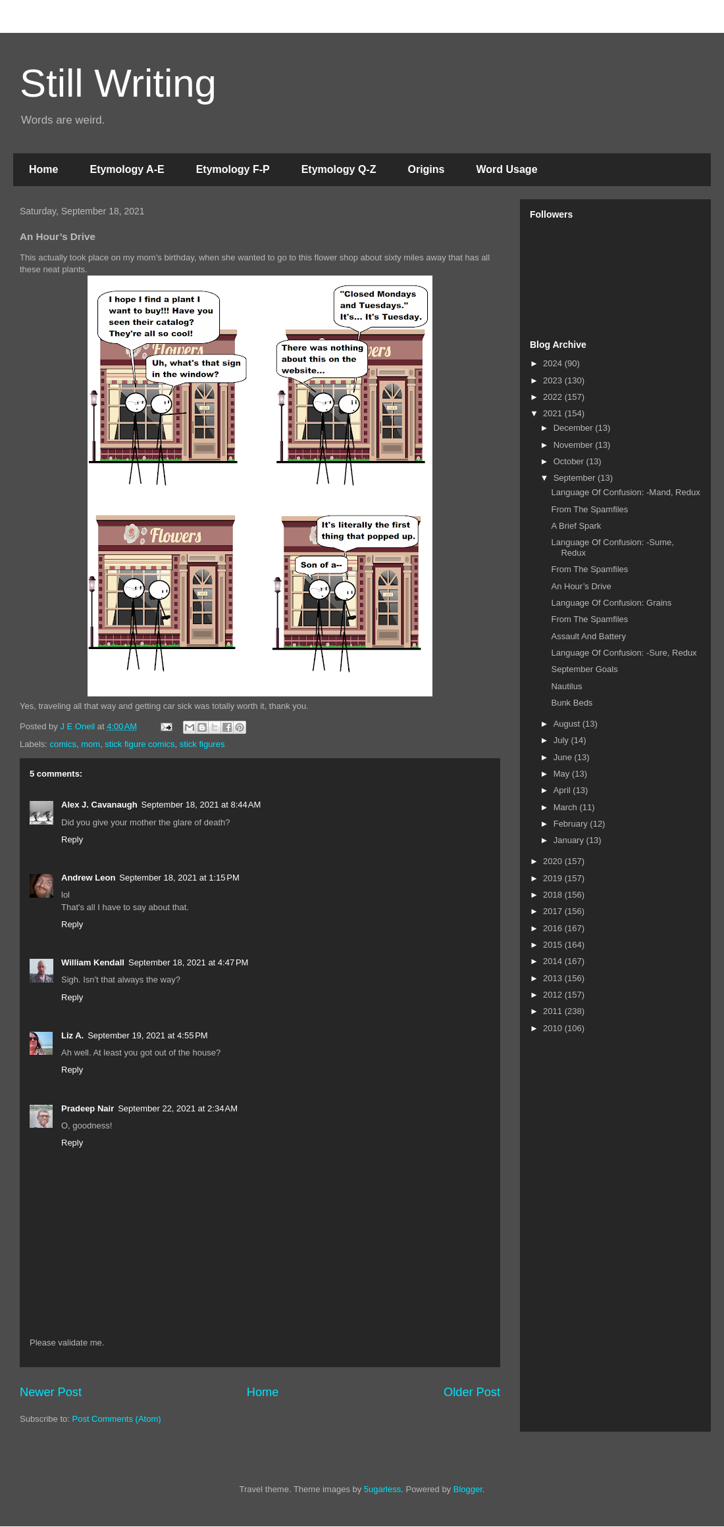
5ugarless (382, 1489)
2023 (554, 380)
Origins (425, 169)
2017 (554, 911)
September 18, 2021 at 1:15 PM (179, 878)
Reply (72, 839)
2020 (554, 861)
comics (63, 744)
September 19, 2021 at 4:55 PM (147, 1035)
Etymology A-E (127, 169)
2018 (554, 895)
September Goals (584, 669)
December (575, 428)
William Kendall (92, 962)
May (563, 774)
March (567, 807)
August (568, 724)
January (570, 840)
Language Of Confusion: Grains (611, 603)
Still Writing (118, 83)
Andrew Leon (88, 878)
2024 (554, 363)
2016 (554, 928)
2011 (554, 1011)
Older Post (472, 1392)
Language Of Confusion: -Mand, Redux (625, 492)
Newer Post (51, 1392)
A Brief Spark (576, 526)
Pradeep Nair (87, 1108)
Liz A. (72, 1035)
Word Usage (506, 169)
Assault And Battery (588, 636)
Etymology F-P (233, 169)
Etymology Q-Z (338, 169)
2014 (554, 961)
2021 (554, 413)
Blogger (467, 1489)
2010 (554, 1028)
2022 (554, 397)
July (562, 740)
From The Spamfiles (589, 509)
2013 (554, 978)
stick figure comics (139, 744)
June (564, 757)
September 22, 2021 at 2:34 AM (178, 1108)
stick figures (202, 744)
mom (90, 744)
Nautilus (566, 686)
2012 (554, 995)
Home (43, 169)
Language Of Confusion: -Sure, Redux (623, 653)
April (563, 790)
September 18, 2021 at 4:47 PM (188, 962)
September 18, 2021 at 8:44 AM (201, 805)
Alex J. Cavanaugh (99, 805)
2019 (554, 878)
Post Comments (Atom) (116, 1419)
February (572, 824)
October (570, 461)
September (576, 478)
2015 (554, 945)
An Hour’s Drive (581, 586)
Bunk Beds (571, 703)
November (575, 445)
